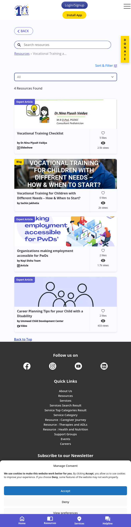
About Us (65, 391)
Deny (65, 502)
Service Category (65, 415)
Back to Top (23, 339)
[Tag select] (66, 77)
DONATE (125, 49)
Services (65, 400)
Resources (22, 53)
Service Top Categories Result (65, 410)
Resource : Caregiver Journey (65, 420)
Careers (65, 444)
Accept (65, 491)
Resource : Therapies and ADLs (65, 424)
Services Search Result (65, 405)
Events (65, 439)
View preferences (65, 513)
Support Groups (65, 434)
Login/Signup (74, 5)
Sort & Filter (106, 65)
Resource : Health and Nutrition (65, 429)
